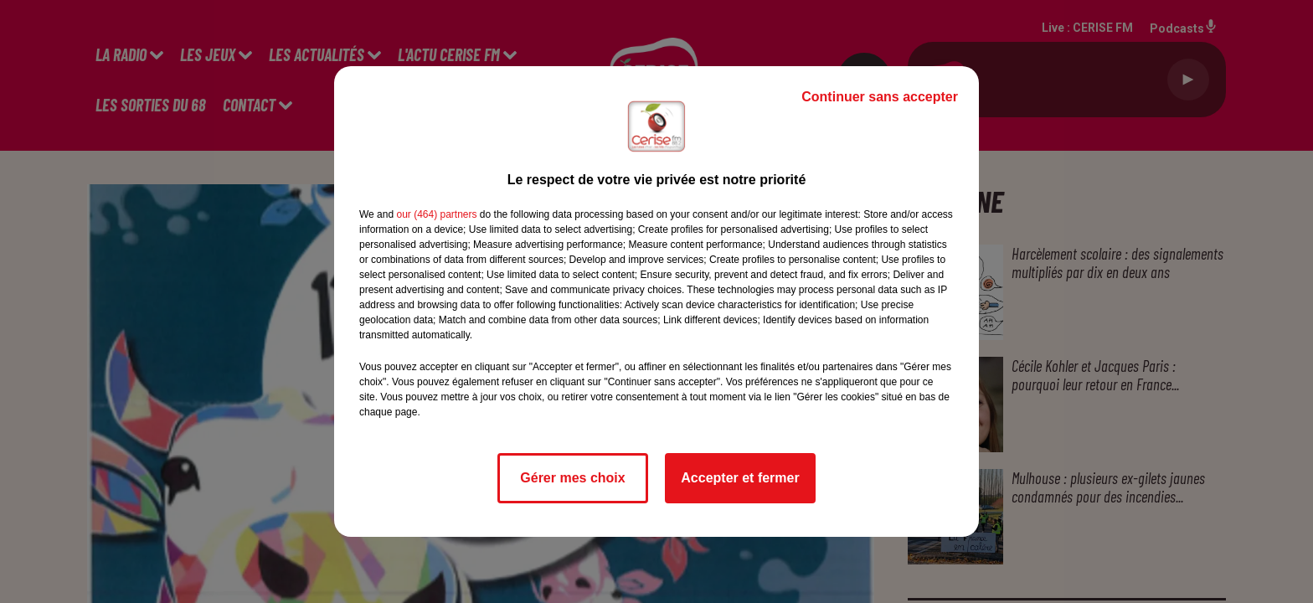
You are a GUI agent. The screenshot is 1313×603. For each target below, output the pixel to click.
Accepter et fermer (740, 478)
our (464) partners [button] (436, 214)
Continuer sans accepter (879, 97)
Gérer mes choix (572, 478)
